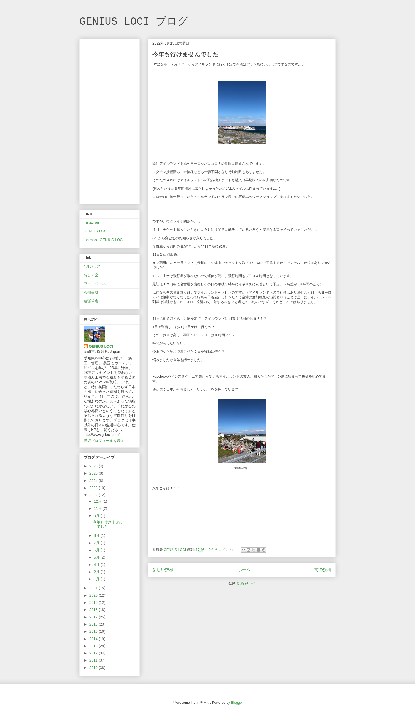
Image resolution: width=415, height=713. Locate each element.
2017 (94, 617)
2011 (94, 660)
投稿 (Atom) (246, 583)
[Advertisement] (110, 120)
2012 (94, 653)
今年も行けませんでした (185, 54)
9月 (97, 516)
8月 (97, 535)
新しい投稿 (163, 569)
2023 (94, 488)
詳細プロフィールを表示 (104, 441)
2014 (94, 639)
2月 (97, 572)
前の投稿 (322, 569)
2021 (94, 588)
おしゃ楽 (91, 275)
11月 (98, 508)
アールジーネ (95, 284)
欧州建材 (91, 292)
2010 (94, 668)
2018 (94, 610)
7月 (97, 543)
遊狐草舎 (91, 301)
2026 (94, 466)
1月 (97, 579)
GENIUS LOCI (95, 231)
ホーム (244, 569)
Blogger (237, 703)
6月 (97, 550)
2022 (94, 495)
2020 (94, 595)
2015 (94, 631)
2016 (94, 624)
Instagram (92, 222)
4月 (97, 565)
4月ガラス (92, 266)
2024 (94, 481)
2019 (94, 602)
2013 (94, 646)
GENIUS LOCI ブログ (133, 22)
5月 (97, 557)
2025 (94, 473)
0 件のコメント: (221, 550)
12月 (98, 501)
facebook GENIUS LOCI (104, 240)
